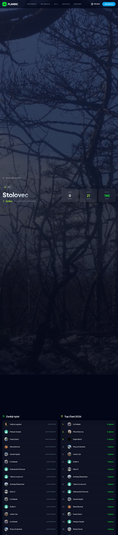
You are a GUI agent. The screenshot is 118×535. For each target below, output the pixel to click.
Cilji (56, 4)
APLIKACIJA (109, 4)
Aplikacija (45, 4)
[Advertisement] (59, 395)
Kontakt (78, 4)
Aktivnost (32, 4)
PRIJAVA (95, 4)
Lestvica (66, 4)
